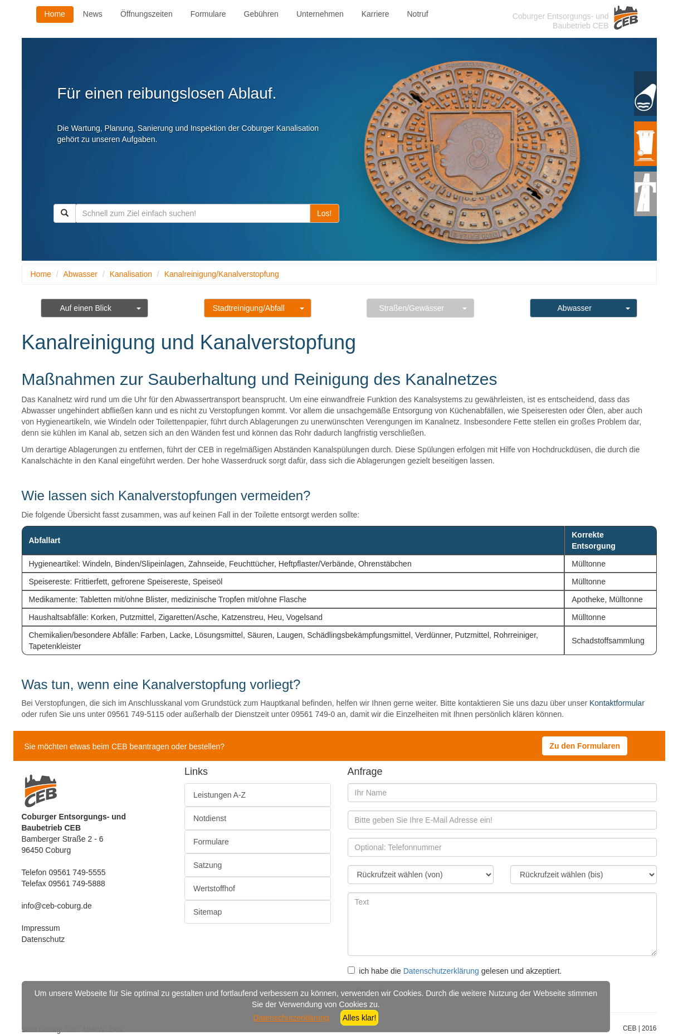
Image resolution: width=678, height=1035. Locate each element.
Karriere (375, 13)
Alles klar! (360, 1017)
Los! (324, 213)
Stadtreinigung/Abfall (249, 308)
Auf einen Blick (85, 308)
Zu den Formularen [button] (584, 745)
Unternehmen (320, 13)
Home (55, 13)
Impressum (41, 928)
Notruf (417, 13)
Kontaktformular (617, 703)
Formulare (208, 13)
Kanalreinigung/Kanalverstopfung (221, 274)
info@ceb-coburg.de (57, 905)
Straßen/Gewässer (411, 308)
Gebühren (261, 13)
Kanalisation (131, 274)
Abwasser (80, 274)
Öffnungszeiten (146, 13)
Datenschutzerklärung (441, 970)
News (93, 13)
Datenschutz (43, 939)
